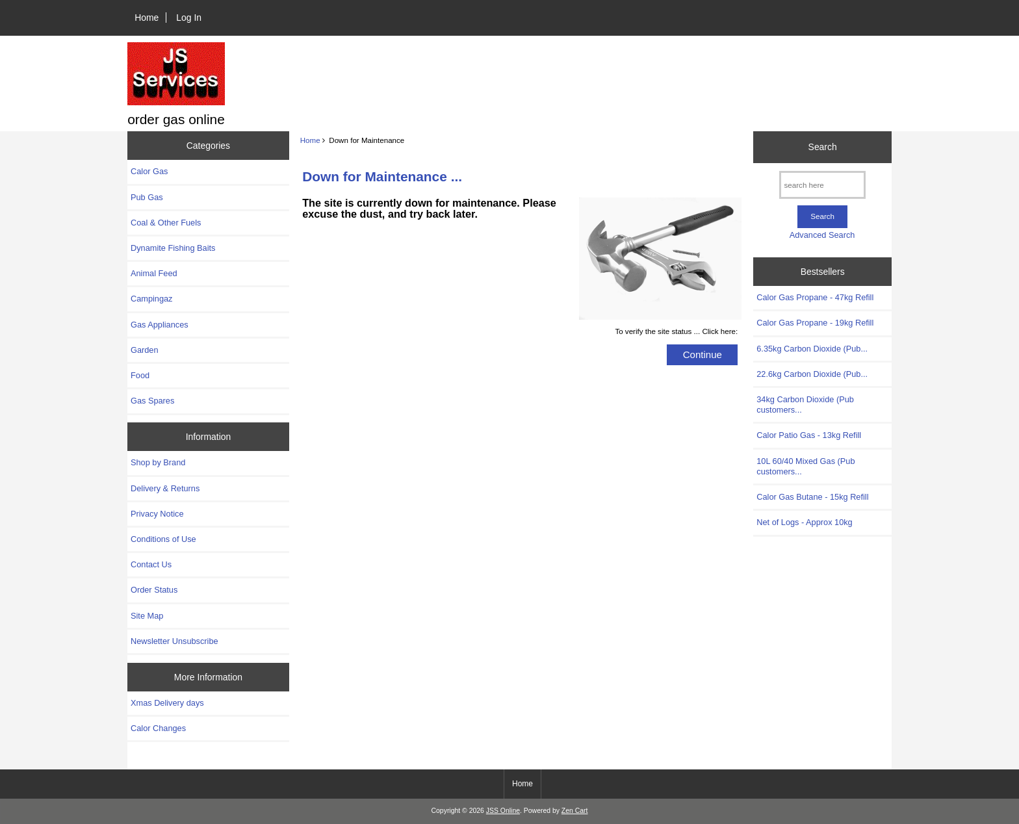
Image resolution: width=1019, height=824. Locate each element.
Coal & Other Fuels (166, 222)
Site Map (147, 616)
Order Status (154, 590)
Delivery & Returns (165, 488)
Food (140, 375)
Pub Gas (147, 197)
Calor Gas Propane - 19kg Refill (814, 323)
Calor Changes (158, 728)
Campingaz (152, 298)
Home (147, 17)
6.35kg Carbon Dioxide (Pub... (812, 349)
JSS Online (503, 810)
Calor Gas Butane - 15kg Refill (812, 497)
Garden (145, 350)
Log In (188, 17)
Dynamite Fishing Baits (173, 248)
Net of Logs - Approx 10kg (804, 522)
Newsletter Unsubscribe (174, 641)
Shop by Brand (158, 462)
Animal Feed (154, 273)
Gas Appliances (159, 324)
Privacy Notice (157, 514)
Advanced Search (822, 235)
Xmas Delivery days (167, 703)
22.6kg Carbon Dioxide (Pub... (812, 374)
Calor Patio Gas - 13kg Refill (808, 435)
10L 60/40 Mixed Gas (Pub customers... (805, 466)
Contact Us (151, 564)
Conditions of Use (163, 539)
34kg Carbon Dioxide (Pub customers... (805, 404)
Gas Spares (152, 401)
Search (822, 147)
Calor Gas (149, 171)
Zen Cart (574, 810)
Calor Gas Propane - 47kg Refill (814, 297)
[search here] (822, 185)
